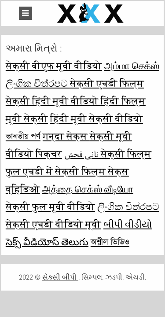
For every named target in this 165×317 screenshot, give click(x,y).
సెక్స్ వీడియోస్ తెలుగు (47, 242)
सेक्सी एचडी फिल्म (107, 83)
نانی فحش (82, 153)
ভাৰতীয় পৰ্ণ (23, 136)
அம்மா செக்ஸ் (131, 65)
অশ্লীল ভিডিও (110, 242)
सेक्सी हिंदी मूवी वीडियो (53, 101)
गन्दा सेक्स (66, 136)
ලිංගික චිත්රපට (38, 83)
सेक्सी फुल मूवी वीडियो (50, 206)
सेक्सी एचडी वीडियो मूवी (53, 224)
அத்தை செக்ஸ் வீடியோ (87, 189)
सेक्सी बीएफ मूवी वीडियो (54, 65)
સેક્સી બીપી (60, 277)
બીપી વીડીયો (127, 224)
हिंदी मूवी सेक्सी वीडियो (96, 118)
